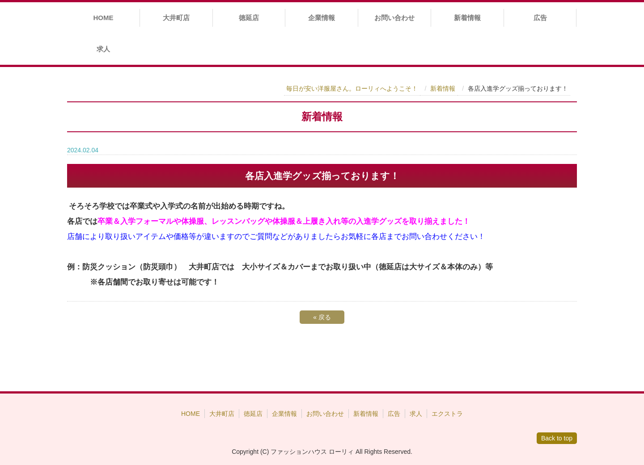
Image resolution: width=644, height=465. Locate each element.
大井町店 (176, 17)
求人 (103, 49)
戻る (322, 317)
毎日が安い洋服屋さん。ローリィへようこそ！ (352, 88)
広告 (540, 17)
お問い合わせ (394, 17)
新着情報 (467, 17)
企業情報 (321, 17)
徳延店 (249, 17)
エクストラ (447, 413)
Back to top (556, 438)
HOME (103, 17)
